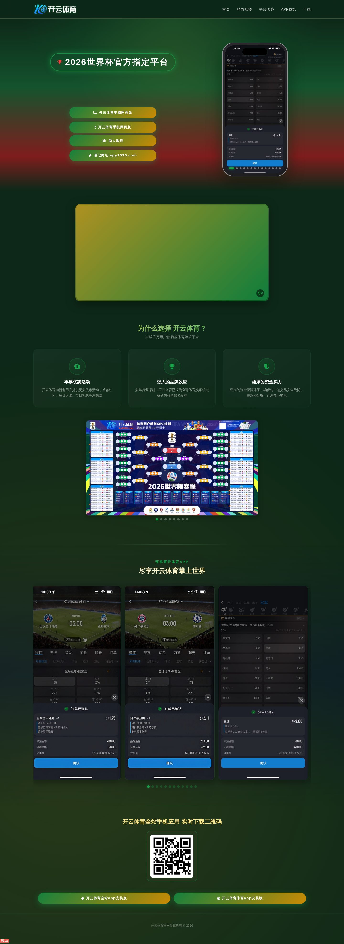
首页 (226, 9)
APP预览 (288, 9)
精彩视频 (244, 9)
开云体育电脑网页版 (84, 126)
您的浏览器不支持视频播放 (172, 252)
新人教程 (77, 141)
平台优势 (266, 9)
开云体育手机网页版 (142, 126)
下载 (307, 9)
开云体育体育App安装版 (205, 898)
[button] (148, 786)
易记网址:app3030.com (136, 141)
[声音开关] (259, 292)
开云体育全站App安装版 (138, 898)
